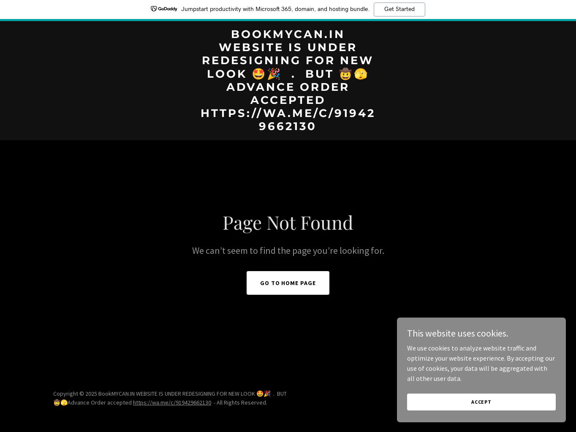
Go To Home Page (288, 283)
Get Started (399, 9)
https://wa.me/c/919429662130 (172, 402)
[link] (288, 127)
